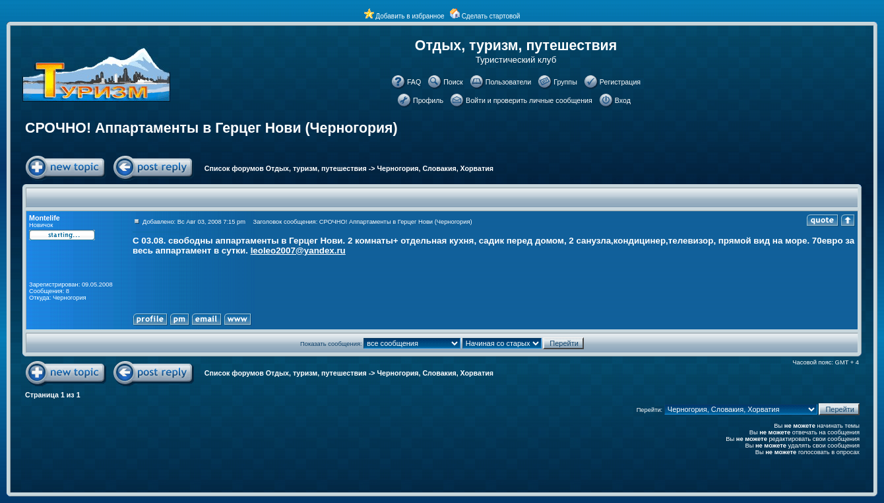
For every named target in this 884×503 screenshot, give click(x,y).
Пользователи (509, 82)
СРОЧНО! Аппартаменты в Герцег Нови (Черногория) (211, 128)
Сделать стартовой (491, 16)
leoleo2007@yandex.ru (298, 250)
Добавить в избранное (409, 16)
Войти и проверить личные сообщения (529, 100)
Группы (565, 82)
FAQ (414, 82)
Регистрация (620, 82)
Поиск (453, 82)
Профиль (428, 100)
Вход (623, 100)
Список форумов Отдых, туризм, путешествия (286, 168)
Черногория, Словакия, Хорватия (435, 168)
